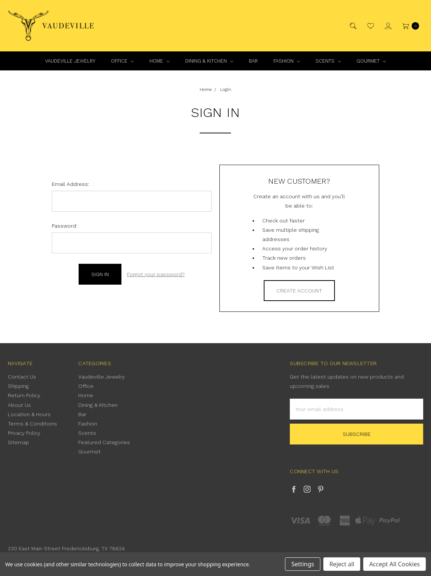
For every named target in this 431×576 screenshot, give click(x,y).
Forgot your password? (156, 274)
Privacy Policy (24, 433)
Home (159, 61)
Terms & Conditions (32, 424)
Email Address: (70, 184)
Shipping (18, 386)
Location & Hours (29, 414)
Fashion (286, 61)
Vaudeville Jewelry (70, 61)
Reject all (341, 564)
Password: (64, 226)
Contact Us (22, 377)
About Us (19, 405)
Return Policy (24, 395)
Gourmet (371, 61)
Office (122, 61)
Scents (328, 61)
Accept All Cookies (394, 564)
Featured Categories (104, 442)
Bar (253, 61)
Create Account (299, 291)
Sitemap (18, 442)
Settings (302, 564)
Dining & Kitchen (209, 61)
